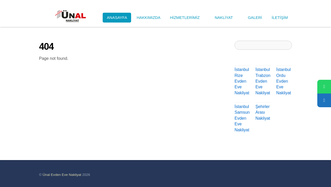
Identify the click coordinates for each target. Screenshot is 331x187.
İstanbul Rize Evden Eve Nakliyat (242, 81)
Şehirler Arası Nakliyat (262, 112)
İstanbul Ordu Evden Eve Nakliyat (283, 81)
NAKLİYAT (226, 17)
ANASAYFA (117, 17)
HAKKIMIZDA (148, 17)
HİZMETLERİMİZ (187, 17)
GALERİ (255, 17)
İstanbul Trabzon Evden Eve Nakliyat (262, 81)
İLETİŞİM (280, 17)
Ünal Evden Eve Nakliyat (62, 175)
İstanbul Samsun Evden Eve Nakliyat (242, 118)
